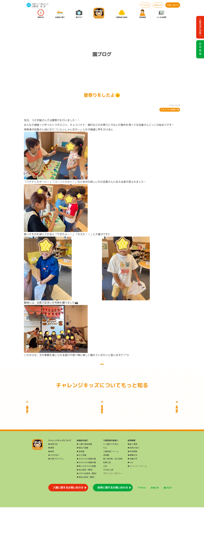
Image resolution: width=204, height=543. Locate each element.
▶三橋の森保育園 (84, 479)
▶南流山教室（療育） (86, 512)
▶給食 (51, 487)
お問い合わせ (173, 5)
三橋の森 (35, 6)
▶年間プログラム (56, 494)
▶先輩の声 (132, 494)
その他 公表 (108, 505)
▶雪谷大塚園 (82, 483)
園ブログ (79, 13)
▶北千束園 (81, 490)
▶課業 (51, 483)
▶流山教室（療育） (85, 505)
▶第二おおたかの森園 (86, 501)
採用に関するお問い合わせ (113, 523)
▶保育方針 (53, 479)
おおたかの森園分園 (169, 109)
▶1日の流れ (53, 490)
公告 (105, 501)
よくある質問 (161, 13)
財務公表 (107, 498)
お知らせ (158, 5)
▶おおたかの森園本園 (86, 498)
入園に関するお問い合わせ (68, 523)
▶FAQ (130, 498)
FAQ (105, 483)
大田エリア (36, 4)
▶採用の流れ (133, 483)
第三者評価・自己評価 (112, 494)
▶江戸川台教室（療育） (87, 509)
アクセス (145, 5)
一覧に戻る (102, 367)
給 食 (42, 6)
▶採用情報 (132, 487)
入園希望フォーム (110, 487)
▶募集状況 (132, 490)
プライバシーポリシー (112, 509)
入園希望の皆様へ (121, 13)
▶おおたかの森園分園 (86, 494)
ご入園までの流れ (110, 479)
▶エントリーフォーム (137, 501)
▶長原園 (80, 487)
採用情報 (142, 13)
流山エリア (44, 4)
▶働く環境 (132, 479)
